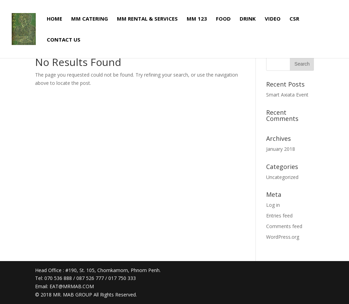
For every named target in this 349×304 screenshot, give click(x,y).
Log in (273, 205)
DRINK (248, 19)
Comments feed (284, 226)
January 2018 (280, 149)
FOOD (223, 19)
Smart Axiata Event (287, 94)
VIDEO (273, 19)
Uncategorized (282, 177)
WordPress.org (282, 237)
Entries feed (279, 215)
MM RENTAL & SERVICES (147, 19)
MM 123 (197, 19)
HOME (54, 19)
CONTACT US (63, 40)
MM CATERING (89, 19)
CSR (294, 19)
